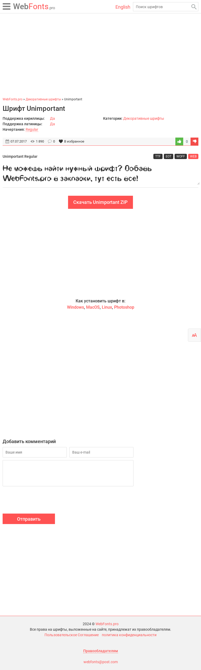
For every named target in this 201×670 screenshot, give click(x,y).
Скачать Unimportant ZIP (100, 202)
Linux (107, 307)
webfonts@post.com (100, 662)
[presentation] (42, 501)
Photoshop (124, 307)
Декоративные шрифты (143, 118)
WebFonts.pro (107, 624)
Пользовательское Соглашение (71, 635)
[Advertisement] (100, 55)
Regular (32, 129)
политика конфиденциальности (129, 635)
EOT (168, 156)
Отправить (29, 519)
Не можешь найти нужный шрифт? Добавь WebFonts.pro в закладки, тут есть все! (100, 173)
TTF (158, 156)
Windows (75, 307)
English (122, 7)
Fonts (34, 6)
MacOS (93, 307)
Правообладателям (100, 651)
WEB (193, 156)
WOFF (180, 156)
